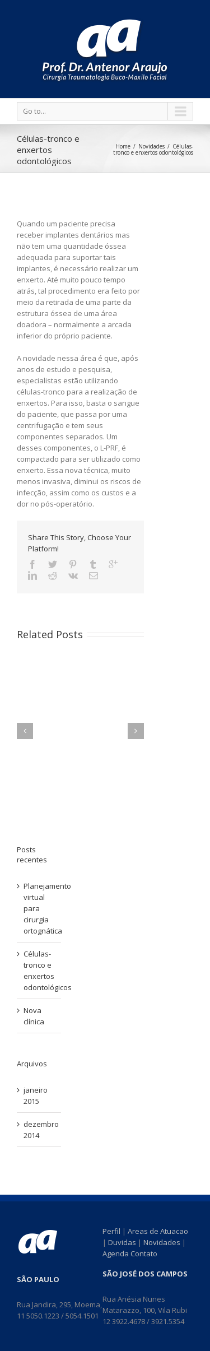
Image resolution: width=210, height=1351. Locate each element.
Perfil (111, 1231)
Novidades (151, 146)
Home (122, 146)
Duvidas (122, 1242)
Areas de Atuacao (158, 1231)
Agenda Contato (129, 1253)
